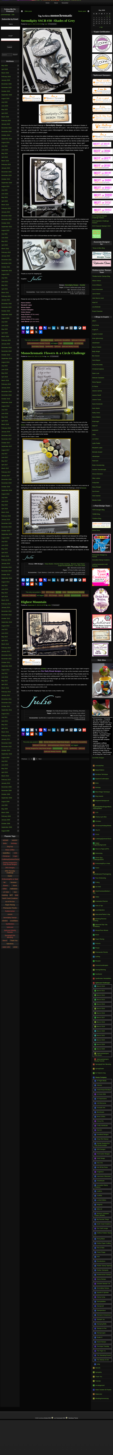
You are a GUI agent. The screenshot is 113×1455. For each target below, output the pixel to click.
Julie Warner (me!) (98, 332)
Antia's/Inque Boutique (104, 1123)
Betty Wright (96, 385)
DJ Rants (95, 420)
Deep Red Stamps (102, 1173)
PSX (98, 1290)
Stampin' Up (101, 1353)
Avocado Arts (101, 1141)
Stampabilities (101, 1335)
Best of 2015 (101, 1042)
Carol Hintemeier (97, 323)
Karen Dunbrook (97, 438)
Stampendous (101, 1344)
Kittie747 (95, 336)
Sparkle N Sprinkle (103, 1326)
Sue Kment (95, 525)
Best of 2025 (101, 1083)
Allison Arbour (96, 314)
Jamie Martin (96, 327)
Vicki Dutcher (96, 529)
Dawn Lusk (95, 407)
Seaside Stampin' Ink (103, 1317)
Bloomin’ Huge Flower (78, 598)
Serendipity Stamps (71, 319)
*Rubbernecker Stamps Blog (101, 310)
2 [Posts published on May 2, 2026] (109, 49)
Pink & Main (100, 1282)
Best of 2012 (101, 1029)
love (15, 926)
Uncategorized (100, 1419)
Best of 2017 (101, 1051)
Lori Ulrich (95, 473)
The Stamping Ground (104, 1389)
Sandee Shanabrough (99, 503)
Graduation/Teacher (101, 935)
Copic (15, 890)
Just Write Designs (98, 792)
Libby (94, 468)
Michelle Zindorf (97, 486)
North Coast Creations (104, 1258)
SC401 (43, 702)
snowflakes (14, 954)
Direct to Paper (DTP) (102, 883)
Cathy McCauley (97, 398)
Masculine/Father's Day (102, 948)
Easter (10, 910)
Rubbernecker (10, 945)
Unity (98, 1398)
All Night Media (101, 1114)
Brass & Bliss (101, 1150)
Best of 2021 (101, 1069)
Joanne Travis (96, 433)
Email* (10, 72)
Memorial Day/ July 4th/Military (100, 959)
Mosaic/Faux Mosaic (101, 964)
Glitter (97, 931)
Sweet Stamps (101, 1376)
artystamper (96, 376)
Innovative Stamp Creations (101, 594)
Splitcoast (10, 961)
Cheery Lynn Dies (101, 851)
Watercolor (98, 1428)
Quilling (97, 990)
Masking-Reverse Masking (99, 953)
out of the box (10, 935)
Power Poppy (101, 1286)
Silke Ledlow (96, 512)
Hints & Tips (99, 939)
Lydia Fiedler (96, 477)
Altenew (99, 1119)
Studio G (99, 1371)
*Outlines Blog (96, 552)
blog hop (10, 880)
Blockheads (100, 1146)
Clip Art (97, 864)
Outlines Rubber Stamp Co (103, 1268)
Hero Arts (100, 1196)
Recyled (97, 995)
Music (97, 968)
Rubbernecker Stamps (104, 1308)
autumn (14, 874)
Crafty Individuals (102, 1159)
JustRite (99, 1229)
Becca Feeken (96, 381)
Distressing (98, 887)
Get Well (98, 920)
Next (40, 793)
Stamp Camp (101, 1331)
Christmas (6, 890)
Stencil (5, 974)
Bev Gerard (95, 390)
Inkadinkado (101, 1214)
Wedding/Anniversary (102, 1432)
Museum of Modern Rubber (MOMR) (101, 1248)
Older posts (28, 45)
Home (47, 37)
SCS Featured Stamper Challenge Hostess (99, 250)
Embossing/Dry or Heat (102, 897)
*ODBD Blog (96, 548)
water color (6, 981)
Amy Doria (95, 359)
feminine (13, 916)
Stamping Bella (101, 1358)
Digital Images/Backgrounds (99, 878)
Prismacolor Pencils (101, 986)
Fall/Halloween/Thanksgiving (102, 908)
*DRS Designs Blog (98, 543)
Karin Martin (96, 442)
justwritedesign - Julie (7, 48)
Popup (97, 982)
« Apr (101, 61)
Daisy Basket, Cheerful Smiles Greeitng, (58, 598)
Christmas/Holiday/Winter (103, 859)
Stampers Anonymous (104, 1349)
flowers (5, 919)
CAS (96, 846)
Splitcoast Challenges (102, 1017)
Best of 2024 (101, 1078)
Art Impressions (102, 1132)
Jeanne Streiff (96, 429)
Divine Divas (96, 564)
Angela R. (95, 363)
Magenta (99, 1238)
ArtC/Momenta (101, 1137)
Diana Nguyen (96, 416)
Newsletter (65, 37)
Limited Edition (101, 1234)
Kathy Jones (96, 446)
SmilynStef (95, 516)
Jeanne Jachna (97, 425)
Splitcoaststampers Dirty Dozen (101, 1088)
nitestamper (96, 490)
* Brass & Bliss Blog (98, 282)
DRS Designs (101, 1183)
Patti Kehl (95, 494)
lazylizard (95, 464)
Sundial (82, 319)
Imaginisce (100, 1205)
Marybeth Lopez (97, 481)
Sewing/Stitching (100, 1003)
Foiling (97, 916)
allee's (94, 355)
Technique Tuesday (103, 1380)
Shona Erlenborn (97, 508)
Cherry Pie (100, 1155)
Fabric (97, 901)
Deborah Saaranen (98, 411)
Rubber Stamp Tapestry (104, 1299)
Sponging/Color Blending (103, 1098)
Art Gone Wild (101, 1128)
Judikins (99, 1225)
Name (10, 60)
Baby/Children (99, 804)
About (56, 37)
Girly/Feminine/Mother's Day (101, 926)
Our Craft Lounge (102, 1262)
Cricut (97, 868)
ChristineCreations (98, 403)
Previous (24, 793)
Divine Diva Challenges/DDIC (98, 892)
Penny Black (101, 1273)
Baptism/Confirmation (102, 812)
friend (15, 919)
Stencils (97, 1402)
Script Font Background (65, 599)
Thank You (98, 1410)
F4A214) (83, 522)
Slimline (5, 954)
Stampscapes (101, 1367)
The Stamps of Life (103, 1394)
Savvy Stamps (101, 1313)
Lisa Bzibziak (96, 341)
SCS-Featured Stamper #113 (101, 260)
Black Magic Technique (102, 826)
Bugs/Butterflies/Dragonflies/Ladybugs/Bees (102, 841)
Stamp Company (101, 1111)
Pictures (97, 977)
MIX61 (23, 458)
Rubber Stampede (102, 1304)
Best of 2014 (101, 1038)
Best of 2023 (101, 1074)
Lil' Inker (6, 926)
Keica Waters (96, 451)
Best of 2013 (101, 1033)
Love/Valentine (100, 944)
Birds (97, 817)
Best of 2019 (101, 1060)
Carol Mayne (96, 394)
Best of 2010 (101, 1020)
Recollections (101, 1295)
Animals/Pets (99, 799)
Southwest (98, 1008)
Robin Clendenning (98, 499)
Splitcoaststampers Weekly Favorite (101, 1094)
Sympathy (98, 1406)
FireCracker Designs (103, 1188)
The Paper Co (101, 1385)
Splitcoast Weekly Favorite (10, 965)
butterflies (6, 887)
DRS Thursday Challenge (10, 906)
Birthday (98, 821)
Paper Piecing (99, 973)
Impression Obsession (104, 1210)
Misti (16, 929)
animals (5, 874)
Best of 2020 (101, 1065)
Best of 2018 (101, 1056)
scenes (10, 948)
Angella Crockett (97, 368)
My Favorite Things (103, 1253)
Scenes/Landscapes (101, 999)
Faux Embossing (100, 912)
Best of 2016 (101, 1047)
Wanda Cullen (96, 534)
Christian (98, 855)
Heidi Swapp (101, 1192)
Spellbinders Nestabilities (103, 1012)
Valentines (9, 978)
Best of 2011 (101, 1024)
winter (15, 981)
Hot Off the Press (102, 1201)
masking (5, 929)
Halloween (13, 923)
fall (4, 916)
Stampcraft (100, 1340)
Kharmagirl (95, 455)
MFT (11, 929)
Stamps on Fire (101, 1362)
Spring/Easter (99, 1102)
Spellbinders (10, 958)
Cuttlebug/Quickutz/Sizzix (103, 872)
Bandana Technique (101, 808)
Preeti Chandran (97, 345)
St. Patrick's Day (100, 1107)
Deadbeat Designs (103, 1168)
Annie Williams (96, 319)
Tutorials (98, 1415)
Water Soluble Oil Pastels (103, 1423)
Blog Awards (99, 830)
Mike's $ (99, 1243)
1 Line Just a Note (79, 599)
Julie (45, 58)
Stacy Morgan (96, 521)
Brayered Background (102, 834)
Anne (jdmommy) (97, 372)
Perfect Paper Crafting (104, 1277)
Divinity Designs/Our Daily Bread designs (102, 1178)
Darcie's (99, 1164)
